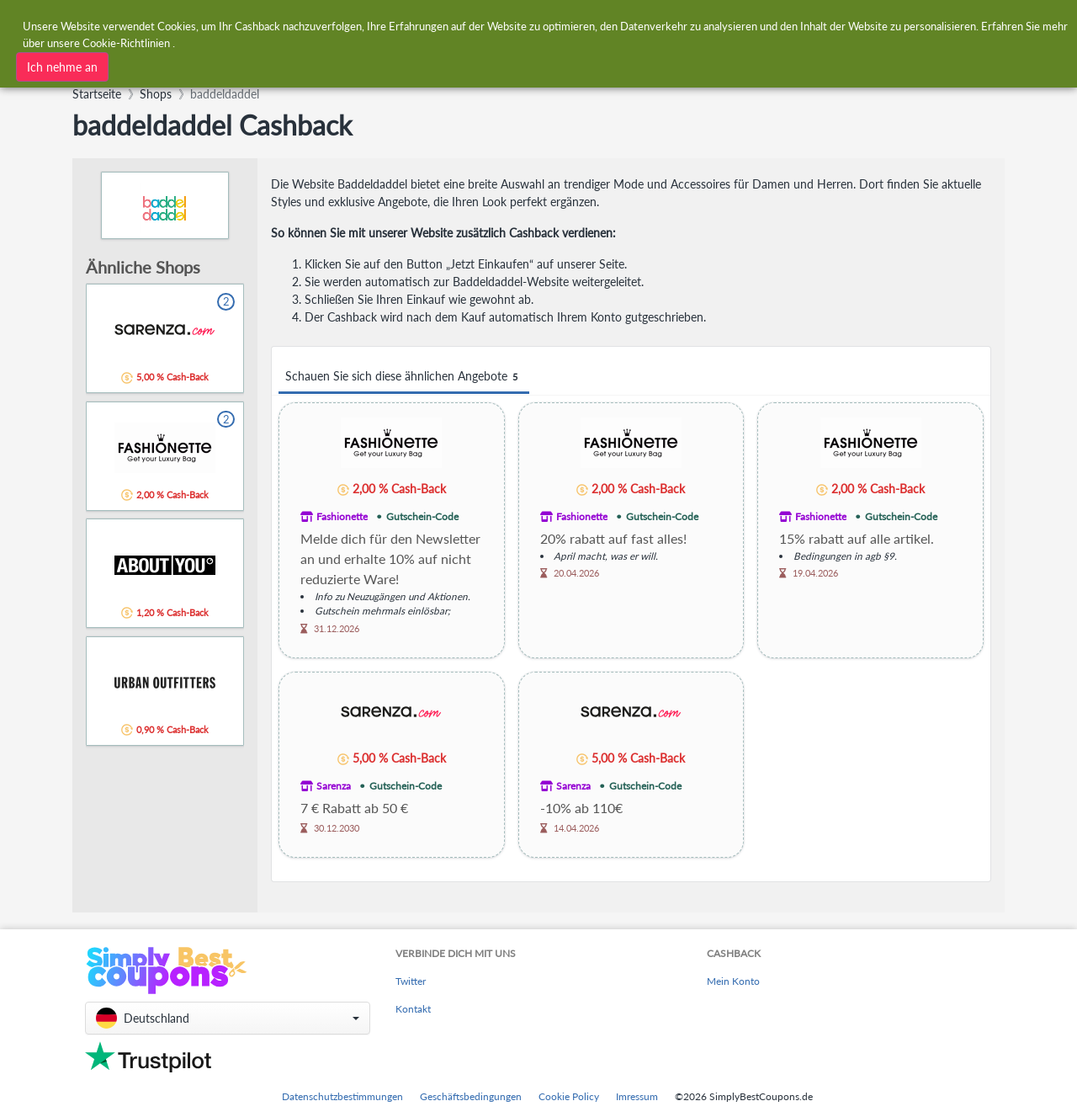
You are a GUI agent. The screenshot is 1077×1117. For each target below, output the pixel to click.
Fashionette (342, 516)
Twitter (410, 981)
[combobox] (300, 65)
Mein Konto (733, 981)
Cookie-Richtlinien (126, 40)
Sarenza (333, 785)
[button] (227, 1018)
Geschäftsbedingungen (471, 1096)
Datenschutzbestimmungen (342, 1096)
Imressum (637, 1096)
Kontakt (413, 1009)
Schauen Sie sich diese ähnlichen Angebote (404, 377)
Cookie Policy (568, 1096)
